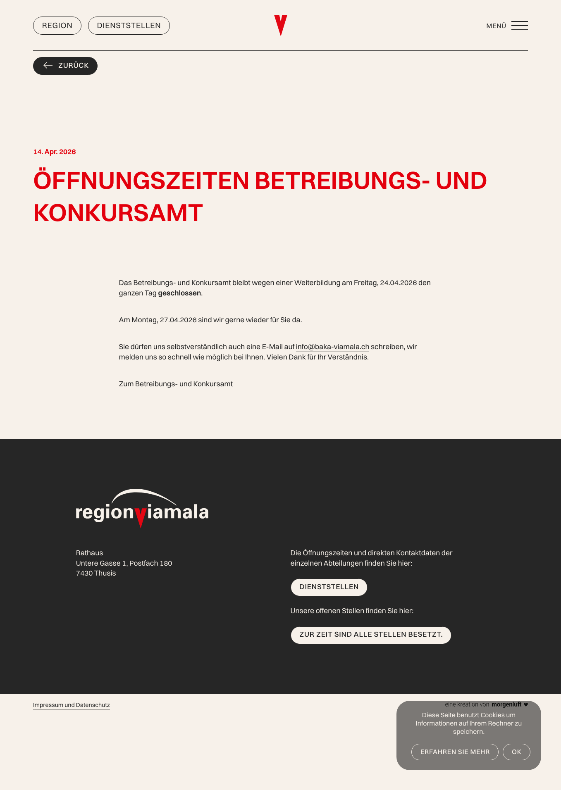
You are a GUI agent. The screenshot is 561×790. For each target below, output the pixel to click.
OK (517, 751)
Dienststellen (129, 25)
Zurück (73, 65)
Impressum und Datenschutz (71, 705)
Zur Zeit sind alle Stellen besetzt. (371, 634)
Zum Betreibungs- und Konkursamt (176, 384)
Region (57, 25)
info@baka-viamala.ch (333, 347)
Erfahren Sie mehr (455, 751)
